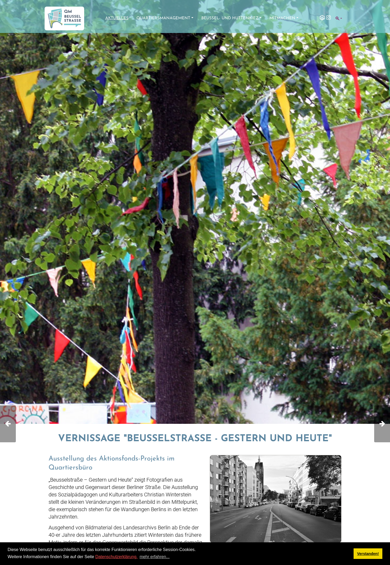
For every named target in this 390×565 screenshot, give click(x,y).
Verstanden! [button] (368, 554)
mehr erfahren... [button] (155, 556)
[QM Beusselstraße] (64, 18)
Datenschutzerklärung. (116, 556)
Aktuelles (117, 18)
